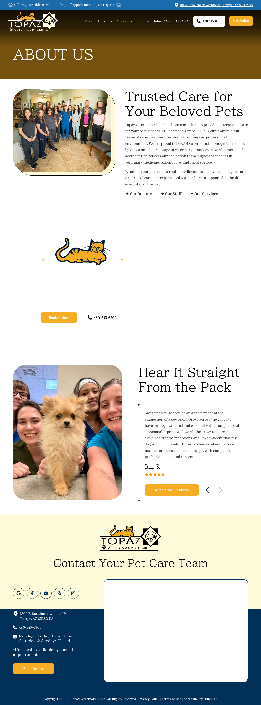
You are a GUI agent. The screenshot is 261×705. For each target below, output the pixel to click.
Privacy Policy (148, 699)
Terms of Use (171, 699)
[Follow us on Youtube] (46, 593)
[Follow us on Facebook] (32, 593)
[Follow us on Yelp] (59, 593)
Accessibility (193, 699)
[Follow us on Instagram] (73, 593)
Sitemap (211, 699)
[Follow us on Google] (18, 593)
